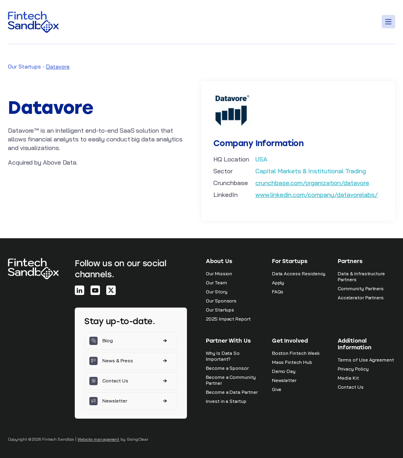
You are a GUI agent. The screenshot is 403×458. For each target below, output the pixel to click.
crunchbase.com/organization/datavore (312, 183)
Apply (278, 283)
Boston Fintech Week (296, 353)
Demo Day (284, 371)
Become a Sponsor (227, 368)
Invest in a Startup (226, 401)
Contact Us (350, 387)
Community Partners (361, 288)
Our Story (216, 292)
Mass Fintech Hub (292, 362)
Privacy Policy (353, 369)
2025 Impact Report (228, 319)
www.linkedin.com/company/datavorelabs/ (316, 194)
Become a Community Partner (231, 380)
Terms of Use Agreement (366, 360)
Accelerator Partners (361, 297)
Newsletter (284, 380)
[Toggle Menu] (389, 21)
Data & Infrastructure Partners (361, 276)
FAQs (278, 292)
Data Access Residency (299, 273)
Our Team (216, 283)
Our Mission (219, 273)
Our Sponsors (221, 301)
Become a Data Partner (232, 392)
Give (277, 389)
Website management (98, 439)
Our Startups (24, 66)
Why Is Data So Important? (223, 356)
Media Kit (348, 378)
